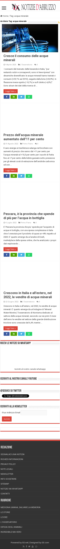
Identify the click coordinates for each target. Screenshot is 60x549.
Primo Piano (27, 144)
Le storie (5, 512)
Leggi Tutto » (10, 91)
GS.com (45, 542)
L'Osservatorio (26, 65)
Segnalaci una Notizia (13, 454)
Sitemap (5, 484)
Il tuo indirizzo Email (11, 412)
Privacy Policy (8, 464)
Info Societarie (8, 479)
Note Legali (7, 469)
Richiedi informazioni (12, 459)
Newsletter (7, 474)
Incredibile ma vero (11, 532)
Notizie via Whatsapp (12, 489)
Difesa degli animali (11, 527)
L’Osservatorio (9, 522)
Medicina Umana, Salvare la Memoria (20, 507)
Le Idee (4, 517)
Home (4, 16)
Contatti (5, 493)
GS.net (25, 542)
